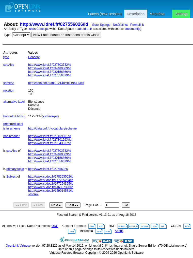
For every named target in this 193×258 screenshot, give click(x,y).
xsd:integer (50, 116)
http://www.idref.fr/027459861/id (49, 136)
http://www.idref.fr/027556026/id (54, 24)
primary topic (15, 169)
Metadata (157, 14)
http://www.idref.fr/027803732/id (49, 65)
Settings (180, 14)
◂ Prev (38, 205)
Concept (34, 57)
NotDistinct (120, 25)
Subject (11, 176)
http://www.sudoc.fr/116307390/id (50, 187)
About (119, 231)
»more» (33, 194)
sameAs (8, 83)
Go (126, 205)
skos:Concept (38, 29)
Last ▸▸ (73, 205)
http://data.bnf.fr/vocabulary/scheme (52, 128)
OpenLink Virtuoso (18, 245)
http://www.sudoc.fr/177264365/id (50, 183)
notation (8, 90)
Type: (7, 35)
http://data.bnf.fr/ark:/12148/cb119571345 (56, 83)
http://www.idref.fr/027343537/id (49, 143)
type (6, 57)
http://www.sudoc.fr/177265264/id (50, 180)
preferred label (13, 124)
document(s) (132, 29)
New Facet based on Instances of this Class (66, 35)
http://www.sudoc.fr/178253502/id (50, 176)
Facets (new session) (105, 14)
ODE (55, 226)
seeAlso (8, 65)
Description (135, 14)
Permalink (137, 25)
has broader (11, 136)
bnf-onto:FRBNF (14, 116)
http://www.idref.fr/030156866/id (49, 72)
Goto (95, 25)
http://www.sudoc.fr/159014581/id (50, 190)
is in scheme (11, 128)
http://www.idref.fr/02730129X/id (49, 139)
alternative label (14, 101)
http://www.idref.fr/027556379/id (49, 75)
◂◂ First (21, 205)
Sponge (105, 25)
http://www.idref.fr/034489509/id (49, 68)
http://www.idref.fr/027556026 (48, 169)
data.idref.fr (84, 29)
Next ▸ (56, 205)
